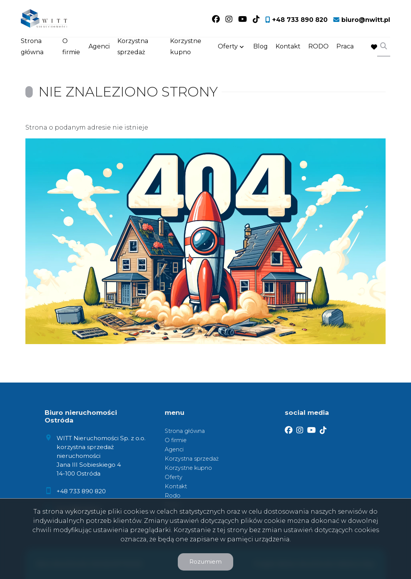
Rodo (172, 495)
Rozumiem (205, 561)
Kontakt (288, 47)
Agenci (99, 47)
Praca (345, 47)
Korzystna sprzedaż (132, 47)
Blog (260, 47)
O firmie (71, 47)
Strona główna (32, 47)
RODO (318, 47)
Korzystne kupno (185, 47)
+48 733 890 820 (81, 491)
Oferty (228, 47)
